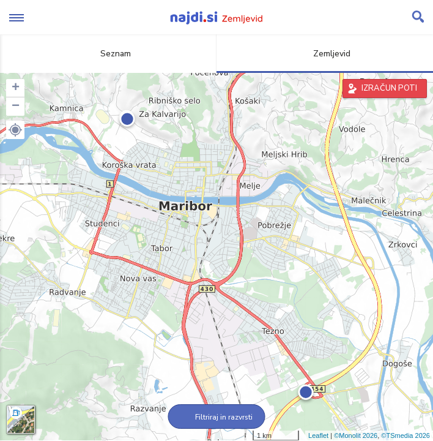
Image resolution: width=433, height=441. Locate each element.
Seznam (108, 53)
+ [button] (16, 88)
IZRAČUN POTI (389, 88)
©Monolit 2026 (355, 435)
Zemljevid (324, 53)
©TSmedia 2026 (405, 435)
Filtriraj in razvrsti (217, 417)
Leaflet (318, 435)
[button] (15, 130)
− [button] (16, 106)
